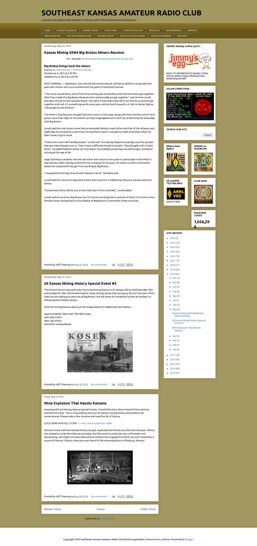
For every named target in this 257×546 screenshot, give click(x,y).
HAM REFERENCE (173, 30)
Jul (174, 300)
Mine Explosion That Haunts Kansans (75, 403)
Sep (175, 291)
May (175, 309)
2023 (173, 251)
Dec (175, 278)
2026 (173, 238)
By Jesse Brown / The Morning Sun (72, 69)
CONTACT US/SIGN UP (67, 30)
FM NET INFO (111, 30)
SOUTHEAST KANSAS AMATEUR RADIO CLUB (121, 13)
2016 (173, 359)
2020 (173, 265)
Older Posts (148, 509)
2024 (173, 247)
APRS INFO (182, 36)
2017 (173, 355)
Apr (175, 336)
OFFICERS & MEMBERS (161, 36)
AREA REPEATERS (53, 36)
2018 (173, 274)
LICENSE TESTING (91, 30)
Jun (175, 304)
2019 (173, 269)
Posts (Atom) (107, 518)
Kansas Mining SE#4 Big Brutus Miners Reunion (84, 52)
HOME (47, 30)
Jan (175, 349)
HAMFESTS (192, 30)
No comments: (99, 264)
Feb (175, 345)
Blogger (189, 539)
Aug (175, 296)
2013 (173, 373)
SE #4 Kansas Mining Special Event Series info (107, 58)
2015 (173, 364)
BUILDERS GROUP (106, 36)
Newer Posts (52, 509)
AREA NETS (154, 30)
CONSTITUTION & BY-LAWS (132, 36)
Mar (175, 340)
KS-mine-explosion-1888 (97, 423)
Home (101, 509)
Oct (175, 287)
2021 (173, 260)
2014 (173, 368)
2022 (173, 256)
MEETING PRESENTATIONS (79, 36)
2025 (173, 242)
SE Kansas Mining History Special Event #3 (80, 283)
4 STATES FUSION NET (133, 30)
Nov (175, 282)
